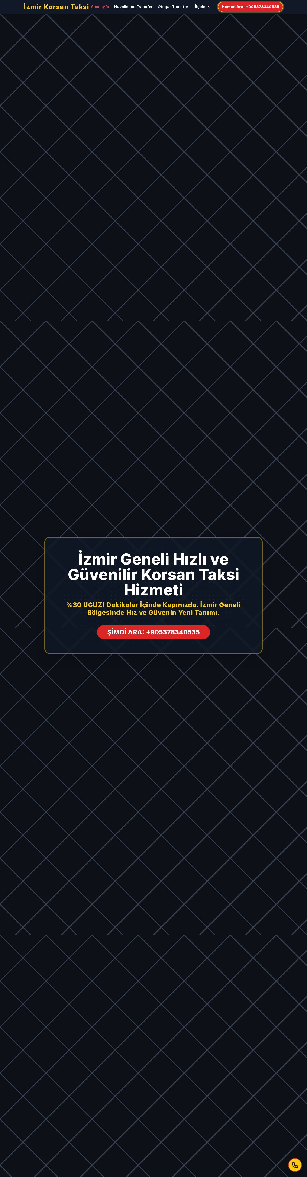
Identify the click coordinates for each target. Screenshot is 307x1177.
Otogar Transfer (173, 6)
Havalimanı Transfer (133, 6)
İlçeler (203, 6)
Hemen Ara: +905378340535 (250, 6)
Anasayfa (100, 6)
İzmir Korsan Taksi (56, 7)
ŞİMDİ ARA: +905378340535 (153, 632)
